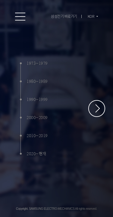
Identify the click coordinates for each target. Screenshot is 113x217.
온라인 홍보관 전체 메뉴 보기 (20, 16)
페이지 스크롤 (96, 108)
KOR (91, 16)
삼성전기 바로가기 (64, 16)
